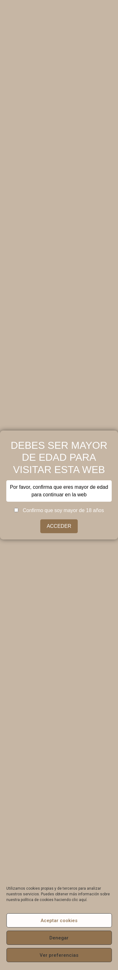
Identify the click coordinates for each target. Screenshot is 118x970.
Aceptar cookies (59, 920)
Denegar (59, 938)
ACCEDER (59, 526)
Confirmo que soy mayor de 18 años (59, 510)
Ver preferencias (59, 955)
